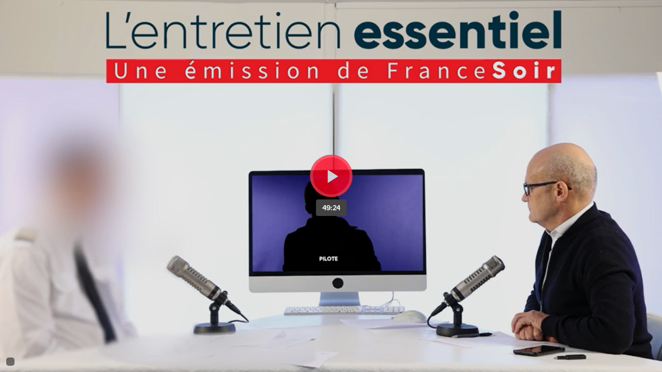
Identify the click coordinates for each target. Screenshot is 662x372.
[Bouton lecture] (331, 175)
